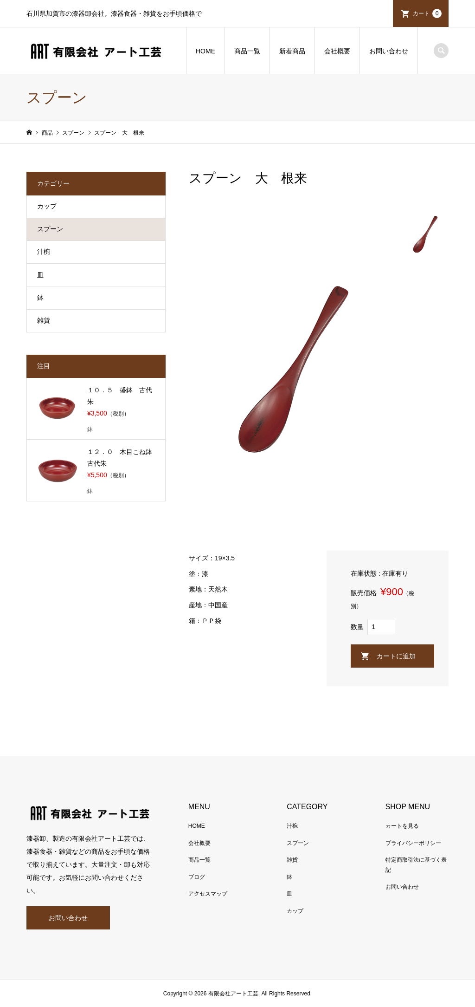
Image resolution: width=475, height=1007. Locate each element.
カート (427, 13)
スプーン (50, 229)
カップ (47, 206)
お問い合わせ (388, 51)
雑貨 (43, 320)
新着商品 (292, 51)
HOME (205, 51)
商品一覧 (247, 51)
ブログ (196, 877)
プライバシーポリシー (413, 843)
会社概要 (337, 51)
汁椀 (43, 251)
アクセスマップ (207, 893)
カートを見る (402, 826)
